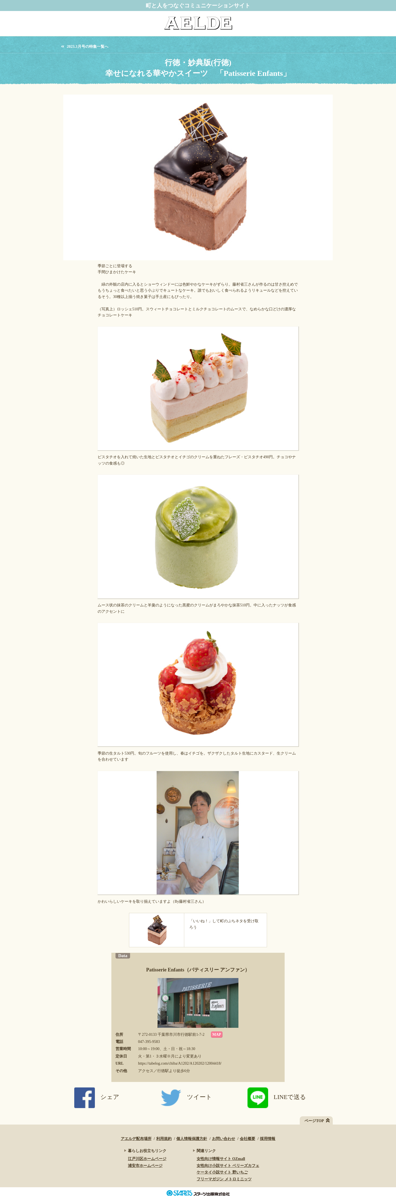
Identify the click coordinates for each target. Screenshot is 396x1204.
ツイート (186, 1096)
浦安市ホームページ (145, 1166)
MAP (216, 1034)
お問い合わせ (223, 1139)
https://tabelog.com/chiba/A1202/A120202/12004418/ (180, 1063)
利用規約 (164, 1139)
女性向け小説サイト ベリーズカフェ (228, 1166)
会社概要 (247, 1139)
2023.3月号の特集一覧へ (87, 47)
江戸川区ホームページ (147, 1159)
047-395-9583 (149, 1042)
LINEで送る (277, 1096)
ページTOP (314, 1121)
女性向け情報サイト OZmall (221, 1159)
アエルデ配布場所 (136, 1139)
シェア (96, 1096)
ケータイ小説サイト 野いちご (222, 1172)
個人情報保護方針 (191, 1139)
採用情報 (267, 1139)
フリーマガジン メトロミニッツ (224, 1179)
